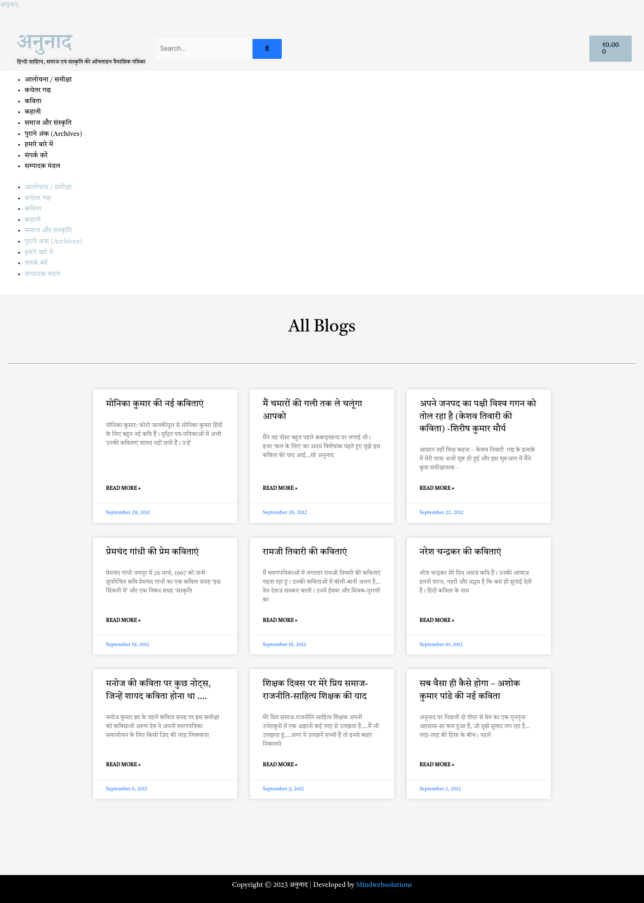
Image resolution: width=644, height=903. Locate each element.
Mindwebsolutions (384, 885)
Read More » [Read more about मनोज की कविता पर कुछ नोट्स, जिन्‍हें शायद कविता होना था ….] (123, 765)
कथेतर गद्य (38, 90)
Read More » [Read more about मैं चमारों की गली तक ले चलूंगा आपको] (280, 488)
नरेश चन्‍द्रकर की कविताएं (460, 552)
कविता (33, 101)
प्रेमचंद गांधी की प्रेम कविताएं (152, 552)
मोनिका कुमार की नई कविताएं (155, 404)
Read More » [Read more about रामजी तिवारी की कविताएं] (280, 620)
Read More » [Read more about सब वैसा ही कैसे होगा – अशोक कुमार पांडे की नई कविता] (436, 765)
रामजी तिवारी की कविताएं (305, 552)
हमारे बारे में (40, 144)
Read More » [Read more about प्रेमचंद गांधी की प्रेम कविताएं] (123, 620)
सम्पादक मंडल (42, 166)
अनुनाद (9, 5)
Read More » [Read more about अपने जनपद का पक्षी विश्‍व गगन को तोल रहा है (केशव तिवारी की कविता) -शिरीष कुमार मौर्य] (436, 488)
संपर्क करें (36, 155)
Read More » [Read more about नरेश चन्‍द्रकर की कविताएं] (436, 620)
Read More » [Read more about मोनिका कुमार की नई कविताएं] (123, 488)
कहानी (33, 112)
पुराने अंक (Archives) (53, 134)
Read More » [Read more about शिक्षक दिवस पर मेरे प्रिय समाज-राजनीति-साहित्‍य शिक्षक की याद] (280, 765)
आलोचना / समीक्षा (48, 80)
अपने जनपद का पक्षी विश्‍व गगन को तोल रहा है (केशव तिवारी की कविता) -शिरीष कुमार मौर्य (477, 417)
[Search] (267, 49)
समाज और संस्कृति (48, 123)
